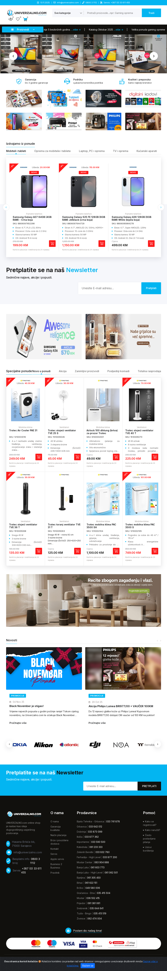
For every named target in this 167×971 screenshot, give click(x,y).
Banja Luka (83, 867)
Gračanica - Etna (86, 893)
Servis (53, 854)
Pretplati (149, 786)
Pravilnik (55, 872)
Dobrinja (81, 831)
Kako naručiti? (152, 830)
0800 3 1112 (91, 2)
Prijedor (81, 903)
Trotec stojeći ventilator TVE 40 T (139, 432)
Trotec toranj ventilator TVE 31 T (64, 526)
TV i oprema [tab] (120, 151)
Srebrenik (82, 908)
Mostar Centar (84, 862)
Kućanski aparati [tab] (147, 151)
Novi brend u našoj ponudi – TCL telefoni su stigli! (41, 706)
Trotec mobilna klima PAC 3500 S (140, 526)
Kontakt (54, 848)
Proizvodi (23, 29)
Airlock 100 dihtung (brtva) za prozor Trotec (102, 432)
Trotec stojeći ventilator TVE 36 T (23, 526)
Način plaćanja (58, 835)
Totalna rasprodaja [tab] (149, 371)
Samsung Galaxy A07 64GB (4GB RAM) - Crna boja (81, 218)
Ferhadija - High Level (89, 857)
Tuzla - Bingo (84, 913)
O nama (54, 821)
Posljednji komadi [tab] (118, 371)
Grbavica (82, 826)
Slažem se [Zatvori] (87, 965)
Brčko (80, 887)
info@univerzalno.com (68, 2)
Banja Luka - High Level (89, 872)
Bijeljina (81, 877)
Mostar (80, 898)
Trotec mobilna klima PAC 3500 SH (101, 526)
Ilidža (79, 836)
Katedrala (82, 847)
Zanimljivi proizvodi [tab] (87, 371)
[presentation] (13, 56)
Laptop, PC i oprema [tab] (92, 151)
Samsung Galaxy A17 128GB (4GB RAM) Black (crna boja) (32, 218)
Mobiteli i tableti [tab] (16, 151)
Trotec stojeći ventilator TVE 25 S (62, 432)
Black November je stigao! (106, 706)
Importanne (83, 841)
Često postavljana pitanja (149, 838)
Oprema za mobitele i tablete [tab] (52, 151)
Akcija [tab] (63, 371)
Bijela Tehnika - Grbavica (90, 821)
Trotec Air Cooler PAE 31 (23, 430)
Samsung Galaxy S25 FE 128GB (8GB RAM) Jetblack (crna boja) (133, 218)
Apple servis (57, 859)
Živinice (81, 918)
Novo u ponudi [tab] (41, 371)
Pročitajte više (17, 722)
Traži (151, 13)
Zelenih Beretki (85, 852)
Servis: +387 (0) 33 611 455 (117, 2)
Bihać (80, 882)
